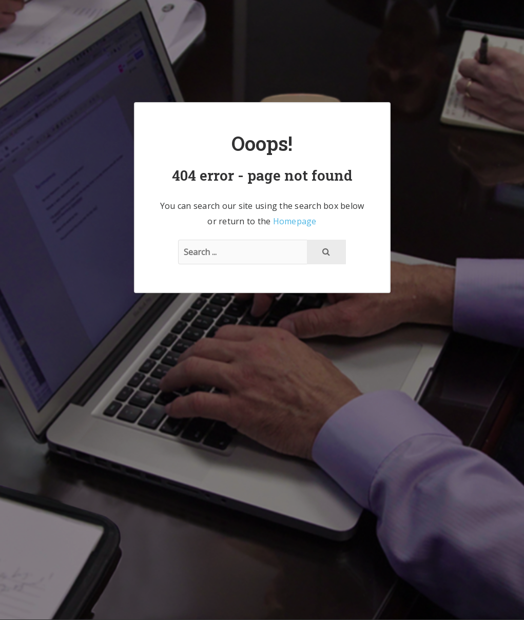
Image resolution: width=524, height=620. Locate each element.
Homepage (295, 221)
